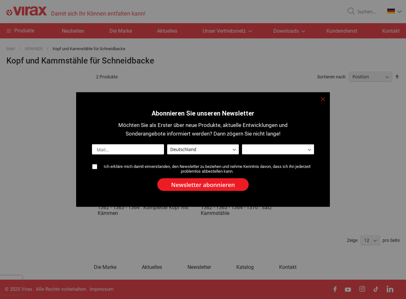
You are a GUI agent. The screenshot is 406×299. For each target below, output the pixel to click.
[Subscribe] (203, 184)
